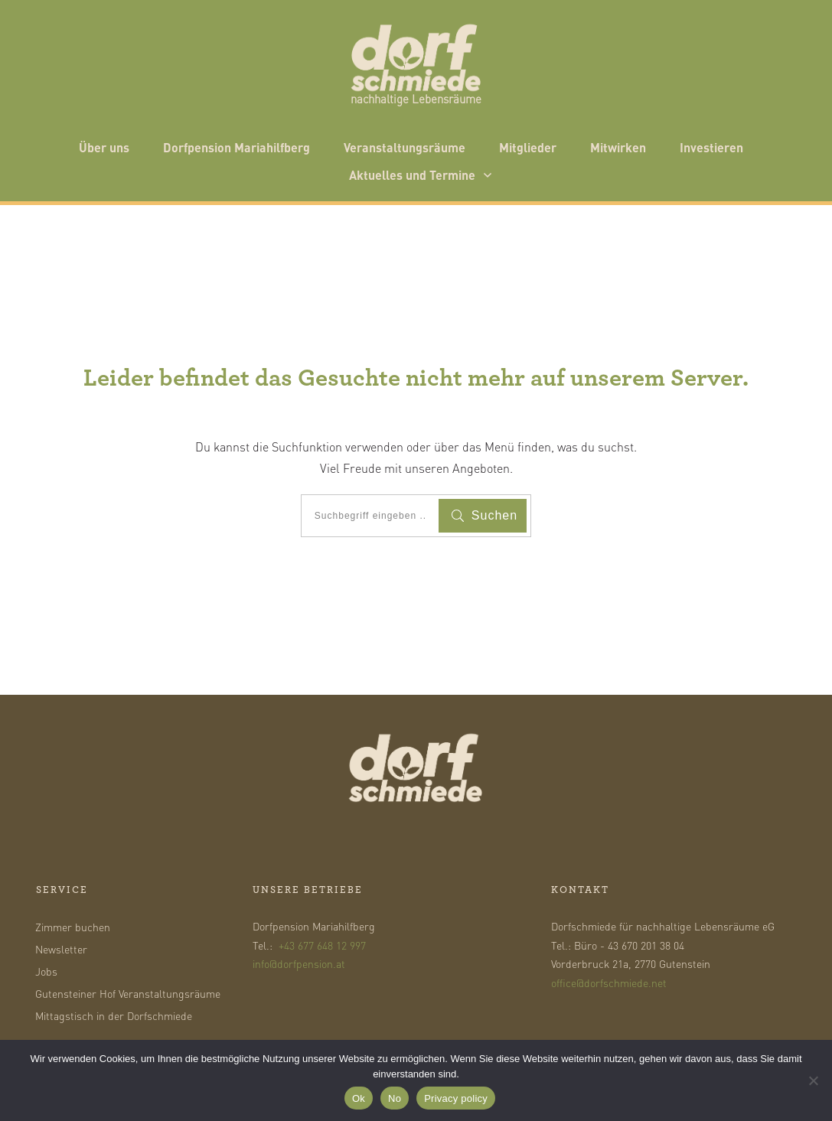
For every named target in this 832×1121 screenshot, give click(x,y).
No (394, 1098)
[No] (813, 1080)
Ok (358, 1098)
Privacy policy (456, 1098)
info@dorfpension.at (299, 963)
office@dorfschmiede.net (609, 982)
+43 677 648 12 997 (322, 945)
